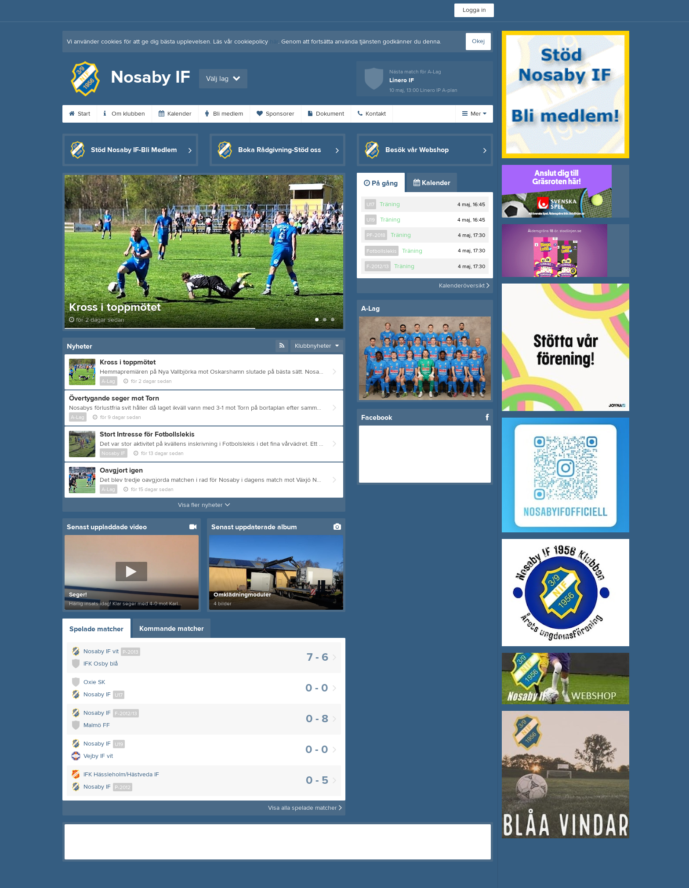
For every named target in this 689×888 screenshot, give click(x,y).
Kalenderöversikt (464, 286)
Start (79, 114)
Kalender (175, 114)
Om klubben (124, 114)
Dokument (326, 114)
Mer (474, 114)
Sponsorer (275, 114)
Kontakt (372, 114)
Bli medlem (224, 114)
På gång (381, 183)
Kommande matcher (171, 628)
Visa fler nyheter (204, 505)
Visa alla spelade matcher (305, 808)
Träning (390, 204)
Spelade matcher (96, 629)
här (274, 42)
